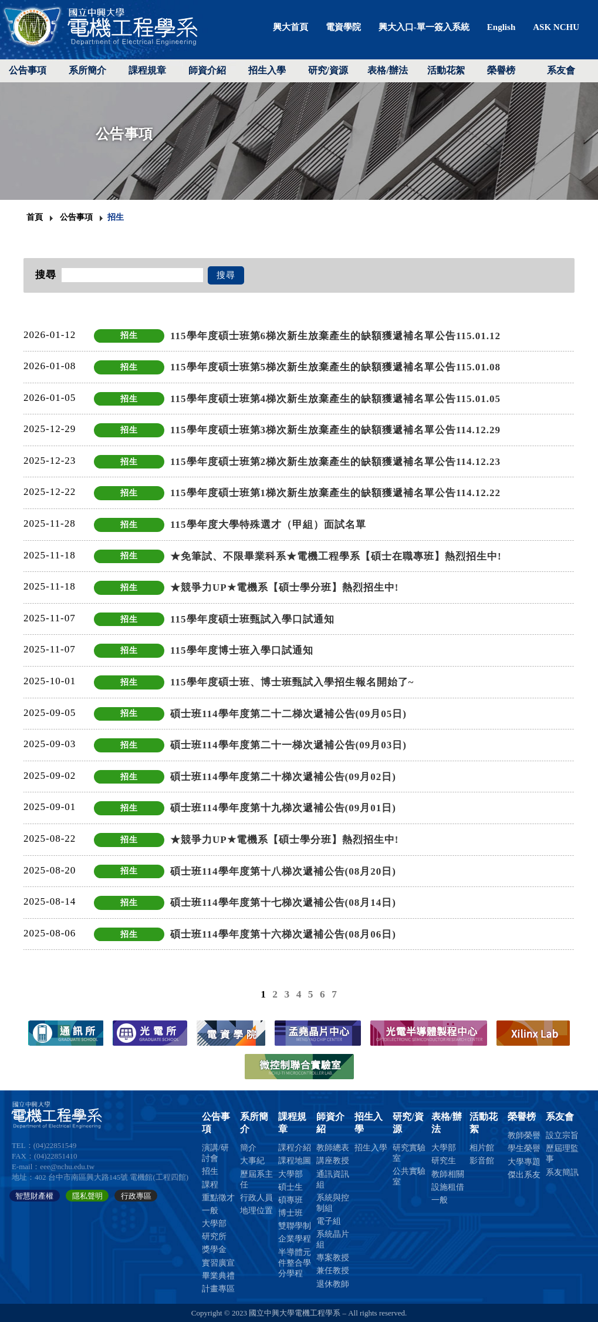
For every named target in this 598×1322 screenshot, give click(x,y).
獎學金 (214, 1249)
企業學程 (294, 1238)
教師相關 (447, 1174)
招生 (210, 1171)
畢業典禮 (218, 1275)
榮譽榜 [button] (501, 70)
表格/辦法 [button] (387, 70)
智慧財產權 (34, 1195)
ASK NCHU (556, 27)
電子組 (328, 1221)
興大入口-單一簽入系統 (424, 27)
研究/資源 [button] (328, 70)
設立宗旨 (562, 1135)
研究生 (443, 1160)
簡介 (248, 1147)
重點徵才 (218, 1197)
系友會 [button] (561, 70)
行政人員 (256, 1197)
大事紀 (252, 1160)
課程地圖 (294, 1160)
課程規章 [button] (147, 70)
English (501, 27)
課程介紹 (294, 1147)
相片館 (481, 1147)
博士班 (290, 1213)
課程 (210, 1184)
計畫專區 (218, 1288)
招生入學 (267, 70)
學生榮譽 (524, 1148)
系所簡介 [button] (87, 70)
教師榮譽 (524, 1135)
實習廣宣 (218, 1263)
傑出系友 (524, 1174)
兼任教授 (332, 1270)
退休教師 (332, 1284)
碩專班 (290, 1200)
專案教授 (332, 1257)
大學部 (214, 1223)
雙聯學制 (294, 1225)
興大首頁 (290, 27)
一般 (210, 1210)
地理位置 (256, 1210)
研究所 (214, 1236)
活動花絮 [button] (446, 70)
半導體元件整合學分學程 (294, 1263)
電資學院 (343, 27)
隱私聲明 (87, 1195)
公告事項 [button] (27, 70)
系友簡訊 (562, 1172)
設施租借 (447, 1187)
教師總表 (332, 1147)
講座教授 (332, 1160)
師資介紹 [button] (207, 70)
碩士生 (290, 1187)
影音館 (481, 1160)
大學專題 (524, 1161)
